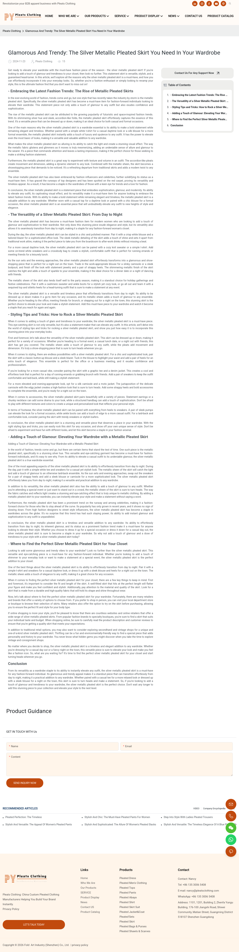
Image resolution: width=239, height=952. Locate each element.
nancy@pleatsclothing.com (203, 890)
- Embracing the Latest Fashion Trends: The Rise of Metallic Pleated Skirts (199, 95)
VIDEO (196, 808)
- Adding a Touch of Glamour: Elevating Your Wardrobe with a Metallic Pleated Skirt (199, 113)
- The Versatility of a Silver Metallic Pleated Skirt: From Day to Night (199, 101)
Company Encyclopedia (214, 808)
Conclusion (176, 125)
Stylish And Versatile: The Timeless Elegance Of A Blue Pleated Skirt (200, 824)
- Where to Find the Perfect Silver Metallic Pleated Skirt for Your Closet (199, 119)
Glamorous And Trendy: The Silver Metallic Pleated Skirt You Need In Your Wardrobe (75, 31)
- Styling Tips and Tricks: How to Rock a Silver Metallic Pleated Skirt (199, 107)
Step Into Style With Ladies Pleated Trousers (188, 817)
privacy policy (80, 945)
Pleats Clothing (12, 31)
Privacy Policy (11, 909)
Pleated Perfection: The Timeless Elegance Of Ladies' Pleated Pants (23, 817)
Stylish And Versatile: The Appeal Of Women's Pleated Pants (38, 824)
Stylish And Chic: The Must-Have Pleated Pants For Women (117, 817)
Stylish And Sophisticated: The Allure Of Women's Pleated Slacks (120, 824)
